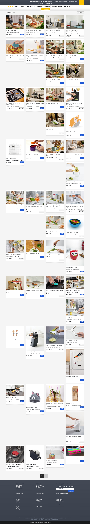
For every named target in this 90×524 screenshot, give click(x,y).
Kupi (22, 34)
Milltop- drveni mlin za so (52, 103)
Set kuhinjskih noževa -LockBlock (34, 352)
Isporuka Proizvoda (19, 488)
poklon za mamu (39, 499)
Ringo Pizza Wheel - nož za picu (33, 30)
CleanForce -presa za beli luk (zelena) (53, 255)
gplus (47, 514)
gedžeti (17, 495)
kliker (11, 2)
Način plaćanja (38, 487)
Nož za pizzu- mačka (31, 464)
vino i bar (17, 500)
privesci (17, 501)
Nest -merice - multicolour (32, 154)
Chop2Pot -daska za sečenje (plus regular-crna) (74, 104)
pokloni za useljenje (59, 499)
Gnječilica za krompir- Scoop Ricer (54, 345)
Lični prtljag (47, 6)
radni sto (17, 508)
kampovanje (18, 509)
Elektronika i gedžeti (57, 6)
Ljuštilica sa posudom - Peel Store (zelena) (34, 207)
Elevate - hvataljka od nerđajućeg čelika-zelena (34, 291)
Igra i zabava (67, 6)
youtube (56, 514)
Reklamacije (18, 487)
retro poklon (18, 499)
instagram (42, 514)
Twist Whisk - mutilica (71, 317)
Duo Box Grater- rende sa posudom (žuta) (34, 56)
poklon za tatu (38, 500)
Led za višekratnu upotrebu (12, 158)
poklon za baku (38, 501)
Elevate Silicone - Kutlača (72, 55)
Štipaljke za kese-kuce (11, 291)
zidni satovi (18, 498)
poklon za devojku (39, 495)
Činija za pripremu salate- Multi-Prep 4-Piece (15, 205)
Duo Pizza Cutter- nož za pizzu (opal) (15, 55)
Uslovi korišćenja (19, 485)
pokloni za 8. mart (59, 502)
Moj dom (39, 6)
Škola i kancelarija (30, 6)
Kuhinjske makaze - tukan (72, 376)
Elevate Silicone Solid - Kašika (53, 79)
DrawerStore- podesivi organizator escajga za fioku (14, 104)
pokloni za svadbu (59, 498)
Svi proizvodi (10, 7)
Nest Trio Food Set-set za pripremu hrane (54, 155)
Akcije (16, 6)
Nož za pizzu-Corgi (70, 131)
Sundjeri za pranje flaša (51, 460)
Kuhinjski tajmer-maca (31, 407)
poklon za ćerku (38, 505)
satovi (17, 507)
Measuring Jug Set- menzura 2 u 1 (74, 290)
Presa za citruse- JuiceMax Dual (73, 182)
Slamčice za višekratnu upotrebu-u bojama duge (54, 404)
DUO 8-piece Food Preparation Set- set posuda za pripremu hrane (74, 231)
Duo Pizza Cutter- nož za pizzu (13, 464)
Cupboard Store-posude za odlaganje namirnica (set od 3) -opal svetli (74, 206)
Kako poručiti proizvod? (40, 486)
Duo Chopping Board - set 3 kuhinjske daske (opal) (73, 31)
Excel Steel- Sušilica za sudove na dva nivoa (35, 104)
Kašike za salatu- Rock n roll (32, 253)
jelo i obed (17, 506)
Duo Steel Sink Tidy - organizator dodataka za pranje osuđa (54, 31)
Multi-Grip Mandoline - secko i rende (55, 230)
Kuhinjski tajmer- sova (71, 267)
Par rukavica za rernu (11, 30)
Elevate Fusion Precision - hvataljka (54, 55)
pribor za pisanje (19, 502)
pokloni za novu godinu (60, 501)
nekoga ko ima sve (39, 506)
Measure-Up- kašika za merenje (13, 254)
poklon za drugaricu (39, 498)
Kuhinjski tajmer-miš (11, 397)
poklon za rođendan (59, 495)
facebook (34, 514)
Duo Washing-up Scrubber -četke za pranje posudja (54, 291)
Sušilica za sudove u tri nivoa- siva (74, 154)
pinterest (38, 514)
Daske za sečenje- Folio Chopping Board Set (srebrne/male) (54, 205)
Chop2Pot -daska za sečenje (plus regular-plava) (54, 128)
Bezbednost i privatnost (20, 486)
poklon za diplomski (59, 500)
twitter (51, 514)
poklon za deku (38, 502)
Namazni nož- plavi (70, 457)
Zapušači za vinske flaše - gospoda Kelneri (14, 340)
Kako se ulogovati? (39, 485)
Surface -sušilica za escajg (72, 79)
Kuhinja (22, 6)
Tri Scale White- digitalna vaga (73, 340)
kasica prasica (18, 505)
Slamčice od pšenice (71, 403)
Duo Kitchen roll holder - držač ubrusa (73, 437)
